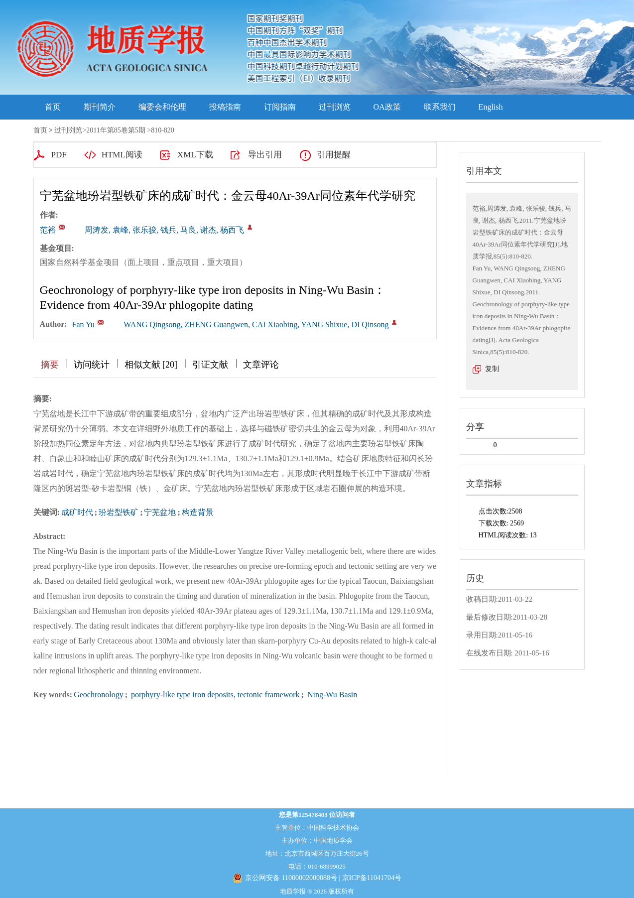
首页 (53, 107)
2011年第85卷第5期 (115, 130)
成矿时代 (77, 512)
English (491, 107)
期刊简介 (100, 107)
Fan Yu (83, 324)
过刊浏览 (335, 107)
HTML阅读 (122, 154)
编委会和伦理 (162, 107)
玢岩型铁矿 (118, 512)
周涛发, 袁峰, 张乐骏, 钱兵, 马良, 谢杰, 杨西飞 (164, 230)
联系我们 (440, 107)
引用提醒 (334, 154)
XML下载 (195, 154)
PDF (59, 154)
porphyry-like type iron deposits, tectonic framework (214, 694)
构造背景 (198, 512)
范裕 (48, 230)
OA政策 (387, 107)
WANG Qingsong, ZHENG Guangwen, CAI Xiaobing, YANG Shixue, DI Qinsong (256, 324)
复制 (492, 369)
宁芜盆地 (160, 512)
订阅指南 (280, 107)
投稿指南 (225, 107)
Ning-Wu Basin (331, 694)
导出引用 (265, 154)
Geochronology (99, 694)
